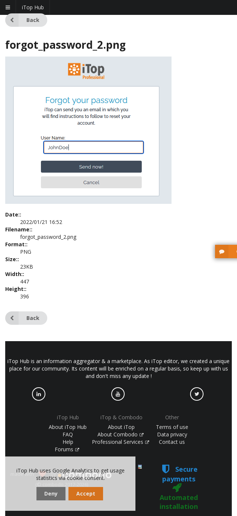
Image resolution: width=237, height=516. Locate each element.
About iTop (121, 426)
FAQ (68, 434)
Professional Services (120, 441)
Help (68, 441)
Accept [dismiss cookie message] (85, 493)
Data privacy (172, 434)
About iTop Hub (68, 426)
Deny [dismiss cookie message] (51, 493)
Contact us (172, 441)
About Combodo (120, 434)
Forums (67, 449)
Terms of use (172, 426)
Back (22, 20)
